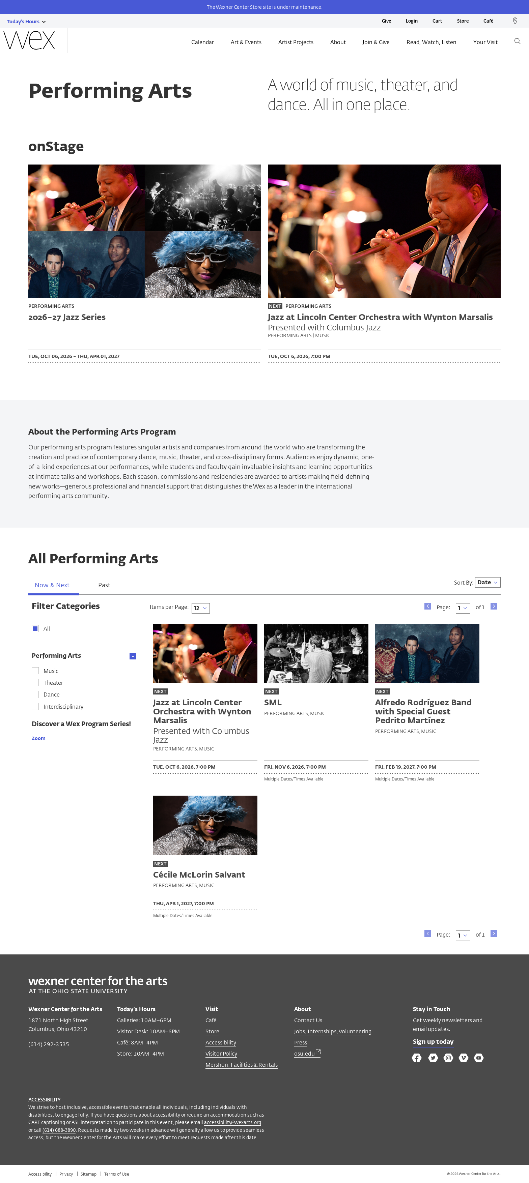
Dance (52, 697)
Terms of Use (116, 1176)
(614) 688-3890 (59, 1131)
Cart (437, 21)
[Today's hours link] (23, 21)
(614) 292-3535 (48, 1045)
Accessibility (220, 1044)
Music (51, 673)
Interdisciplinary (63, 708)
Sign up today (434, 1044)
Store (463, 21)
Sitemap (89, 1176)
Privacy (66, 1176)
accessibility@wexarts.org (232, 1124)
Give (386, 21)
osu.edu (307, 1055)
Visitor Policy (221, 1055)
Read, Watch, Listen (431, 43)
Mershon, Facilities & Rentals (241, 1066)
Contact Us (308, 1022)
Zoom (39, 740)
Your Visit (485, 43)
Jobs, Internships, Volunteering (332, 1033)
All (47, 630)
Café (488, 21)
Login (412, 21)
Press (300, 1044)
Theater (53, 685)
